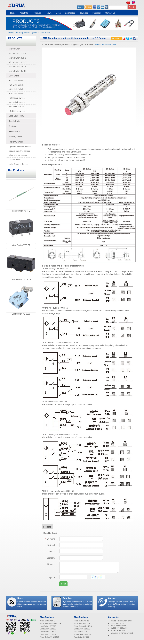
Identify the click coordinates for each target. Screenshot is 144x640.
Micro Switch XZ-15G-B (21, 279)
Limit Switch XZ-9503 (21, 314)
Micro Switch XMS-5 (18, 71)
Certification (70, 13)
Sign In (80, 7)
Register (88, 7)
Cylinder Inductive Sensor (40, 33)
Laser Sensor (14, 160)
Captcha (50, 577)
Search (131, 7)
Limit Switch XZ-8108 (48, 629)
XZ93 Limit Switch (17, 98)
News (49, 13)
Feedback (96, 13)
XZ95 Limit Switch (17, 102)
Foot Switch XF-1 (80, 632)
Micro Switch (14, 49)
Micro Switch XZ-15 (17, 67)
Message (50, 564)
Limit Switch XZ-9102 (48, 634)
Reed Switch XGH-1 (21, 211)
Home (12, 13)
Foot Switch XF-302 (81, 637)
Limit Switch (14, 76)
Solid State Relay (16, 116)
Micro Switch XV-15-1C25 (49, 637)
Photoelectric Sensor (18, 155)
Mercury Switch (15, 137)
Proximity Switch (22, 33)
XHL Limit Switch (16, 107)
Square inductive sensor (19, 151)
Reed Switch (14, 131)
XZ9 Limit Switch (16, 93)
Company (51, 558)
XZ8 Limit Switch (16, 85)
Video (58, 13)
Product (38, 13)
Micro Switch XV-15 (17, 53)
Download (83, 13)
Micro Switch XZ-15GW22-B (50, 624)
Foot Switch (14, 126)
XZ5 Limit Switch (16, 89)
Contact (112, 598)
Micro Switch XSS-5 (17, 58)
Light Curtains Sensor (18, 164)
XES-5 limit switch (17, 111)
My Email (50, 545)
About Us (24, 13)
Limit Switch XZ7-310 (48, 626)
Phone (52, 551)
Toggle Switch (15, 121)
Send (63, 584)
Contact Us (110, 13)
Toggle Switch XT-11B (82, 634)
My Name (50, 539)
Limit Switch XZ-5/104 (48, 632)
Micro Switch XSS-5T (18, 62)
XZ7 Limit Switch (16, 80)
